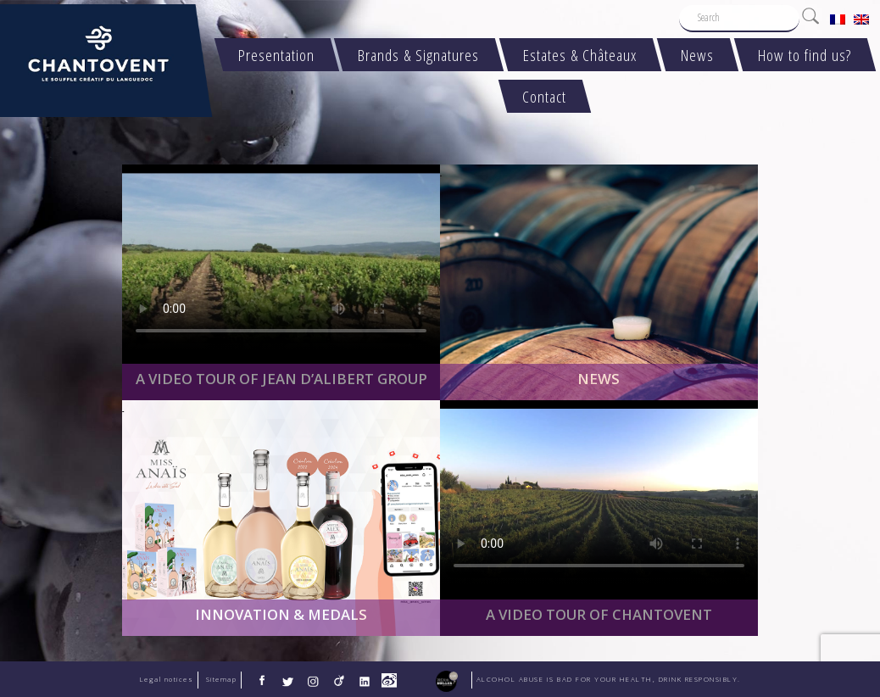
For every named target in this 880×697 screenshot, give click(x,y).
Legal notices (167, 679)
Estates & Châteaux (581, 55)
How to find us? (804, 55)
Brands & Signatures (419, 55)
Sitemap (221, 679)
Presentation (276, 55)
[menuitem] (837, 18)
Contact (545, 96)
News (697, 55)
